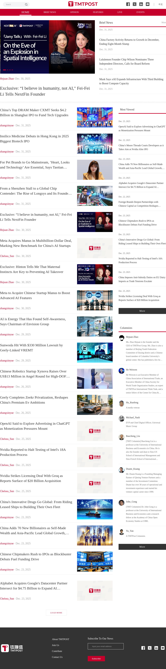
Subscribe (96, 659)
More (164, 22)
